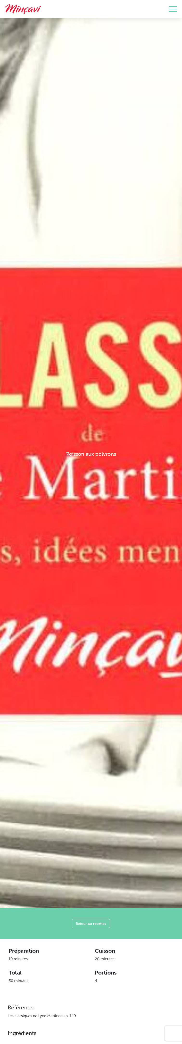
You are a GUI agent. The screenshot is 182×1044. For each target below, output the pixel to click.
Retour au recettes (91, 923)
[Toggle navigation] (173, 9)
